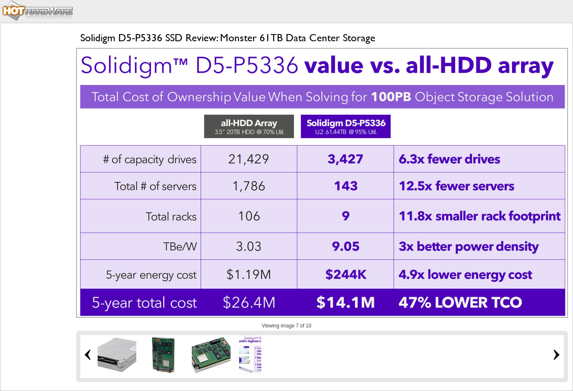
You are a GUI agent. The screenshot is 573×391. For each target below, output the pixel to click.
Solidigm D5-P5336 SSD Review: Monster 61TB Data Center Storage (227, 38)
